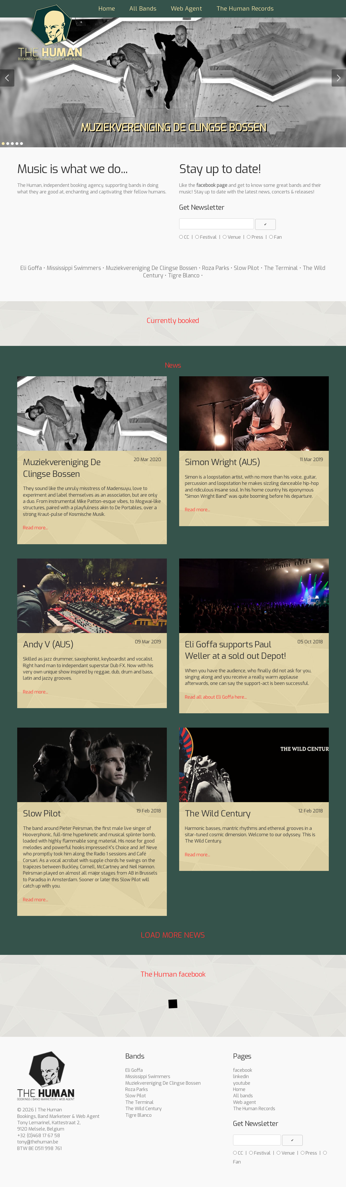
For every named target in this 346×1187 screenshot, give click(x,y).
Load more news (173, 935)
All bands (243, 1096)
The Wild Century (143, 1109)
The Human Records (245, 9)
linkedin (241, 1077)
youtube (241, 1083)
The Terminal (281, 268)
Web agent (244, 1102)
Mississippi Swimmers (74, 268)
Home (106, 9)
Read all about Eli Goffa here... (216, 697)
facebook (242, 1070)
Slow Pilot (246, 268)
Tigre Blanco (184, 275)
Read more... (35, 528)
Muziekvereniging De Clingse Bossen (151, 268)
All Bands (143, 9)
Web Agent (186, 9)
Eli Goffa (31, 268)
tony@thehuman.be (37, 1142)
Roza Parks (215, 268)
